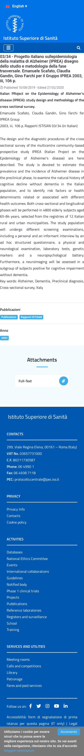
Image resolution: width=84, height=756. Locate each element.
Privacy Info (16, 526)
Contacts (13, 532)
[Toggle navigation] (8, 47)
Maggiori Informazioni (19, 750)
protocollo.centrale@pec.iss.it (37, 496)
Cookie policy (16, 539)
